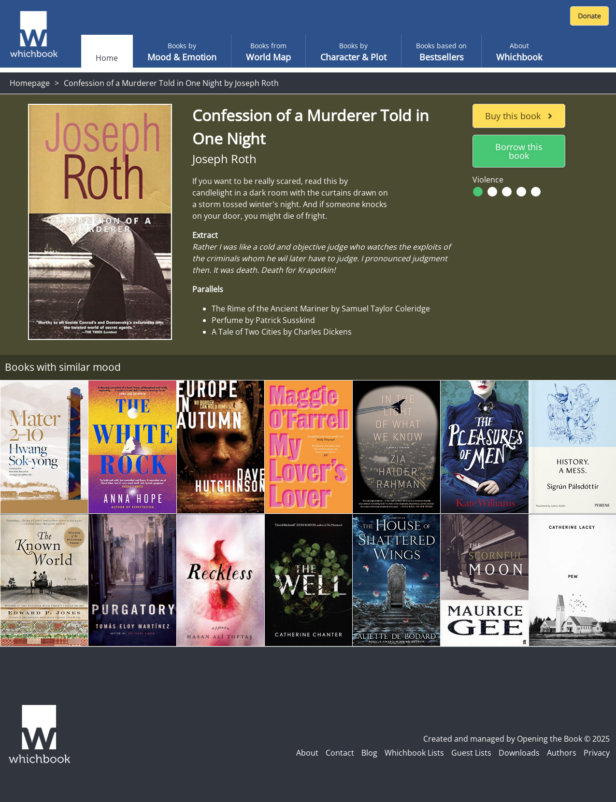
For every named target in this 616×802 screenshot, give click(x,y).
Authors (561, 752)
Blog (369, 752)
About (307, 752)
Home (107, 58)
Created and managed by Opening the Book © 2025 (516, 738)
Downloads (519, 752)
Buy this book (518, 116)
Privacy (597, 752)
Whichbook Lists (414, 752)
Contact (340, 752)
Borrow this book (519, 151)
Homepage (30, 83)
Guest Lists (471, 752)
